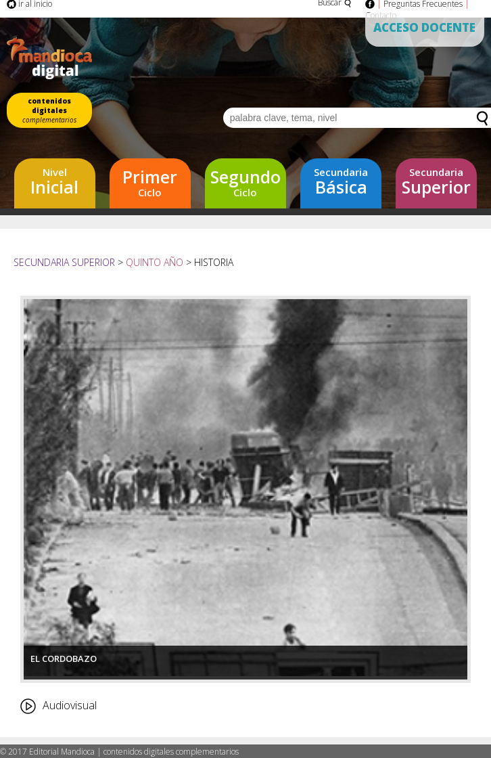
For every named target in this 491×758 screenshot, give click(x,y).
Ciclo (150, 182)
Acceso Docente (424, 27)
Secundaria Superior (66, 262)
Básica (340, 181)
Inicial (54, 181)
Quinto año (154, 262)
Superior (436, 181)
